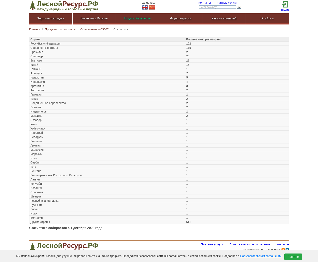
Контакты (205, 2)
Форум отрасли (180, 18)
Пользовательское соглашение (250, 244)
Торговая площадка (51, 18)
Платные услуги (226, 2)
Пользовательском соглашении (260, 256)
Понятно (293, 256)
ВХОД (285, 9)
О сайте (267, 18)
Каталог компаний (223, 18)
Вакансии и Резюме (94, 18)
